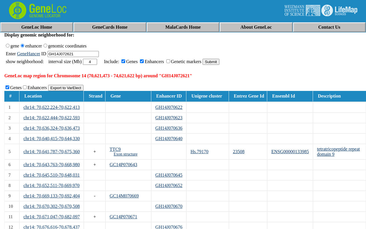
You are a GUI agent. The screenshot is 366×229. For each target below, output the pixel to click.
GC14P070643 (123, 164)
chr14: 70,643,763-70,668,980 (51, 164)
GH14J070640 (168, 138)
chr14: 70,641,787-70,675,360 (51, 151)
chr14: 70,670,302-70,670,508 (51, 206)
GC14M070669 (124, 195)
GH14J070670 (168, 206)
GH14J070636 (168, 128)
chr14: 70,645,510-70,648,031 (51, 175)
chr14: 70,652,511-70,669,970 (51, 185)
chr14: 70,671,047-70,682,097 (51, 216)
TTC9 (115, 149)
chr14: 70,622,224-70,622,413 (51, 107)
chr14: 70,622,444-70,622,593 (51, 117)
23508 (239, 151)
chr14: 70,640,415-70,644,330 (51, 138)
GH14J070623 (168, 117)
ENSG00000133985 (290, 151)
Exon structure (125, 154)
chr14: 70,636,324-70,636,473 (51, 128)
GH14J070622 (168, 107)
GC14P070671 (123, 216)
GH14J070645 (168, 175)
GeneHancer (28, 53)
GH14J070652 (168, 185)
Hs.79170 (199, 151)
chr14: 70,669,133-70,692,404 (51, 195)
